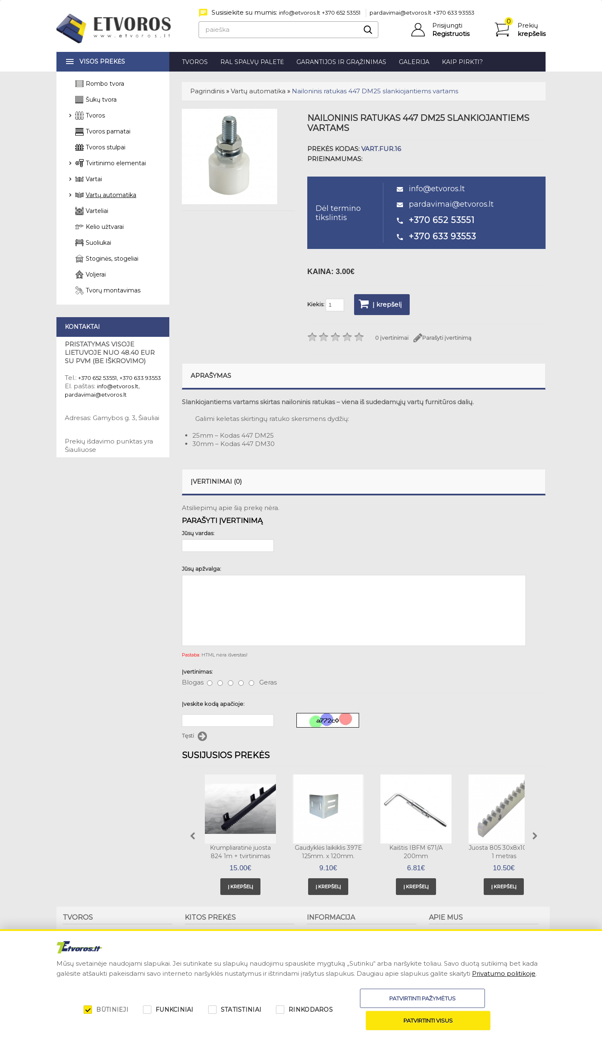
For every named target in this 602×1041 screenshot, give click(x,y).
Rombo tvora (105, 83)
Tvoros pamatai (108, 131)
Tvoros (195, 62)
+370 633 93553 (453, 12)
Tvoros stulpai (105, 147)
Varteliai (97, 211)
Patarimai (320, 939)
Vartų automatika (258, 91)
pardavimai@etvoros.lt (400, 12)
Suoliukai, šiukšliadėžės (216, 932)
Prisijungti (447, 25)
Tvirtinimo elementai (116, 163)
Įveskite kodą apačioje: (213, 703)
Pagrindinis (207, 91)
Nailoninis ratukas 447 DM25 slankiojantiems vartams (375, 91)
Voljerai (96, 274)
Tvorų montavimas (113, 290)
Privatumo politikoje (504, 996)
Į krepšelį (380, 303)
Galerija (414, 62)
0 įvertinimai (391, 337)
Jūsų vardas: (198, 533)
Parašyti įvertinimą (442, 338)
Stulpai (72, 947)
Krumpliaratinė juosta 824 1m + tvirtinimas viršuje (240, 856)
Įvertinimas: (197, 671)
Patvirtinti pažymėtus (376, 1020)
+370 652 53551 (341, 12)
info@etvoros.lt (299, 12)
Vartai (94, 179)
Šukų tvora (101, 99)
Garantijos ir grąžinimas (341, 62)
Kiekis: (325, 305)
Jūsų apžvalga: (201, 568)
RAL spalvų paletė (252, 62)
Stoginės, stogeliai (112, 258)
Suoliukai (98, 242)
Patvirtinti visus (485, 1020)
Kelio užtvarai (105, 227)
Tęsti (194, 736)
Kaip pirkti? (462, 62)
